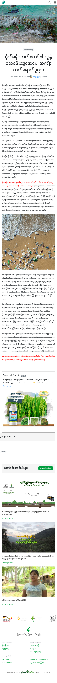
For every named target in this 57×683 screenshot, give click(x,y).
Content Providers (39, 659)
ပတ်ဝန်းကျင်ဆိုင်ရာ (28, 50)
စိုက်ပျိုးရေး (6, 645)
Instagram (7, 663)
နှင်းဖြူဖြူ (34, 77)
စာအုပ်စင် (33, 649)
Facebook (6, 659)
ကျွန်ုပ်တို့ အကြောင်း (37, 663)
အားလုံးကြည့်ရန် (45, 468)
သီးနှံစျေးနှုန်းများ (36, 652)
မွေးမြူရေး (5, 649)
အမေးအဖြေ (34, 645)
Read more (7, 386)
